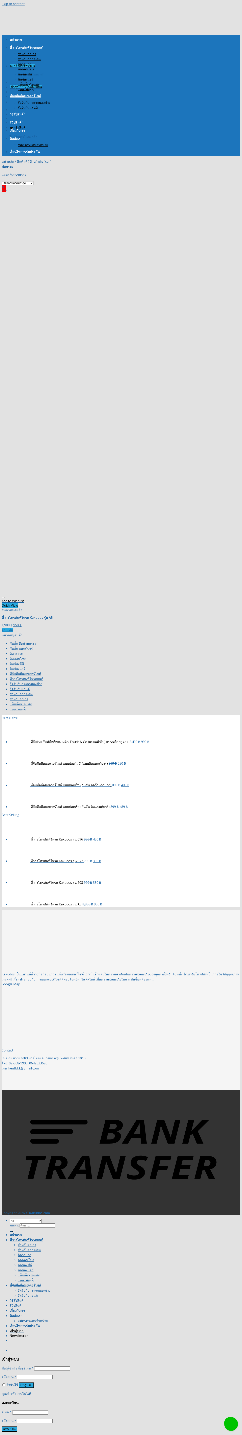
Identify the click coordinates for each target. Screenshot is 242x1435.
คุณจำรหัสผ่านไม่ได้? (16, 1393)
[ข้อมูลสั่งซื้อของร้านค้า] (17, 183)
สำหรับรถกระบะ (29, 59)
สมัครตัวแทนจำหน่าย (33, 145)
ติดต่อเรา (16, 138)
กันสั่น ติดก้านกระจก (24, 643)
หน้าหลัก (8, 161)
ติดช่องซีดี (25, 74)
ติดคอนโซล (26, 69)
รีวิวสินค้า (16, 122)
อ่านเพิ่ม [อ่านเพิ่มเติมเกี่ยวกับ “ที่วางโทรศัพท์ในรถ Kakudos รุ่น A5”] (7, 630)
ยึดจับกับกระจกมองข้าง (34, 102)
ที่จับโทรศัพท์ (198, 974)
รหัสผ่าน (9, 1376)
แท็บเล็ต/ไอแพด (29, 84)
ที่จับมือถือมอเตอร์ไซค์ (25, 96)
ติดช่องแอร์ (25, 79)
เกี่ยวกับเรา (17, 130)
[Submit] (11, 1231)
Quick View (10, 605)
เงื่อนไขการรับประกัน (25, 151)
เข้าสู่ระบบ (26, 1385)
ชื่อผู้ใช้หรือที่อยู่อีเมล (17, 1368)
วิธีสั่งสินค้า (17, 114)
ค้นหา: (14, 1225)
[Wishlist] (3, 597)
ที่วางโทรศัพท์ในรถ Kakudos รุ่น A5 (27, 617)
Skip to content (13, 4)
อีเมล (6, 1412)
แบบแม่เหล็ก (26, 89)
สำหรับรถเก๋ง (27, 54)
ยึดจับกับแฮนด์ (28, 107)
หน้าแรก (16, 39)
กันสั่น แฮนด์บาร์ (21, 648)
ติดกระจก (24, 64)
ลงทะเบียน (9, 1429)
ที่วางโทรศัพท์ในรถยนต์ (26, 47)
